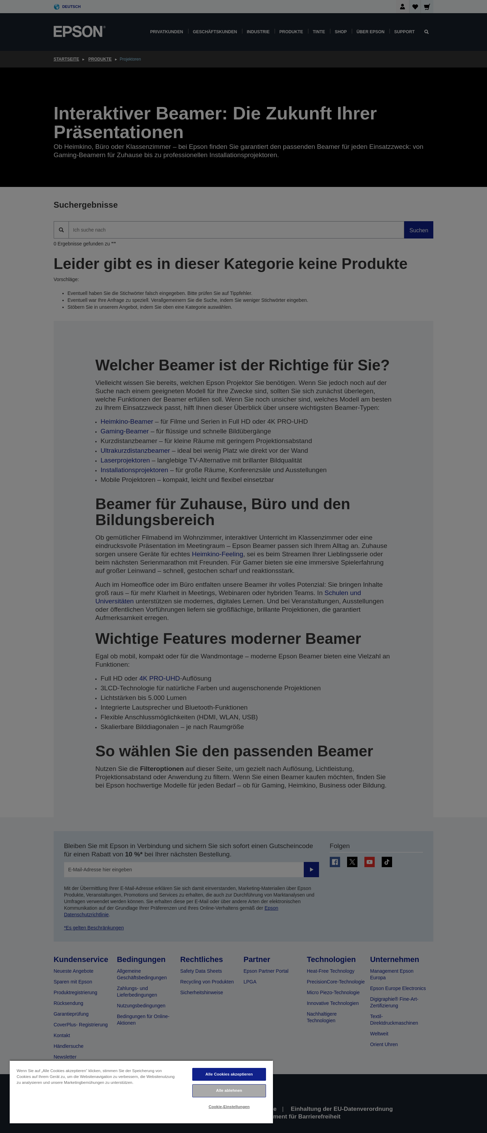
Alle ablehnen (229, 1090)
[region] (141, 1091)
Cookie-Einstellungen (229, 1107)
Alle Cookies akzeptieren (229, 1074)
